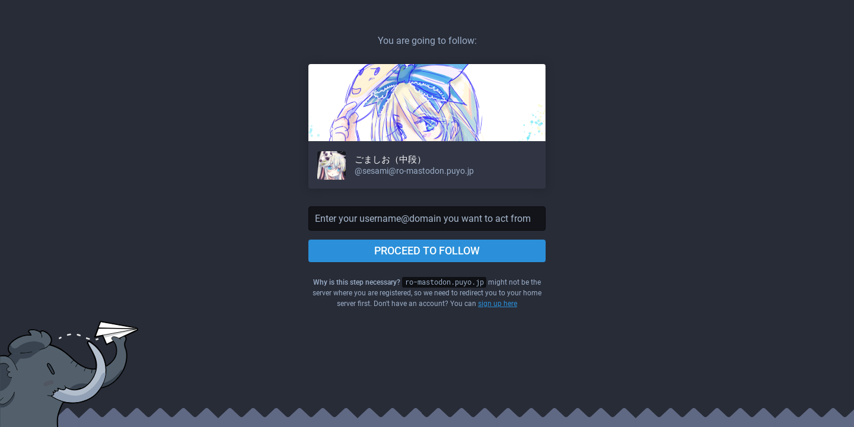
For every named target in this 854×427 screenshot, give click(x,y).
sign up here (497, 303)
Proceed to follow (427, 250)
